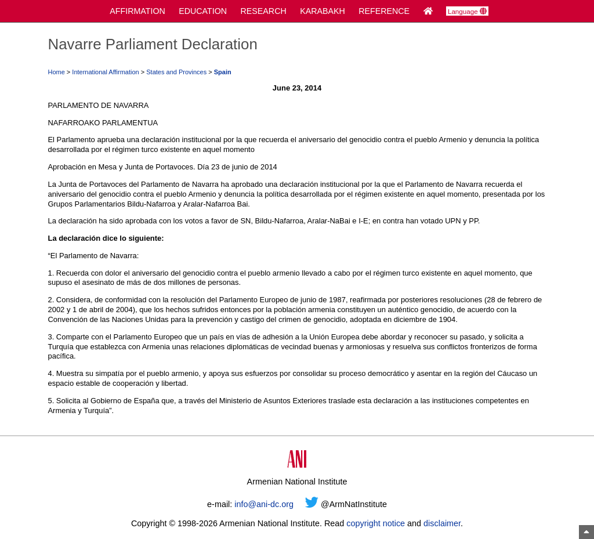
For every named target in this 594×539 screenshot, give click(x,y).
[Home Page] (428, 11)
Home (56, 71)
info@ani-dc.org (264, 504)
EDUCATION (203, 11)
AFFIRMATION (137, 11)
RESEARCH (264, 11)
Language (467, 12)
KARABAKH (322, 11)
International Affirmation (105, 71)
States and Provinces (176, 71)
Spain (222, 71)
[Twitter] (311, 504)
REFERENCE (384, 11)
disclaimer (442, 523)
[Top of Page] (586, 532)
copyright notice (375, 523)
